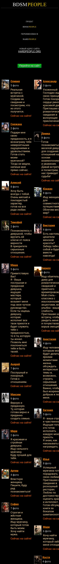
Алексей (16, 182)
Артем (14, 470)
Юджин (47, 188)
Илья (46, 459)
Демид (45, 133)
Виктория (49, 225)
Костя (46, 557)
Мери (14, 431)
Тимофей (16, 222)
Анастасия (49, 339)
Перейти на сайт (29, 65)
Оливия (15, 81)
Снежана (16, 124)
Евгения (48, 410)
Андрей (15, 364)
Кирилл (46, 268)
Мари (46, 527)
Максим (16, 394)
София (15, 504)
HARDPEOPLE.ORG (29, 51)
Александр (50, 81)
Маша (14, 265)
